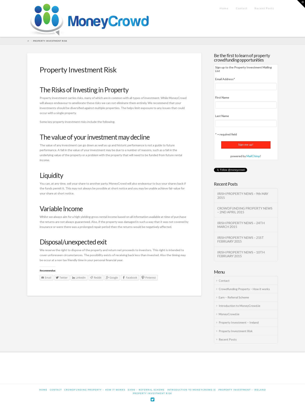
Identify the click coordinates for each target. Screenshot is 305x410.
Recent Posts (228, 339)
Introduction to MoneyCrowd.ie (239, 305)
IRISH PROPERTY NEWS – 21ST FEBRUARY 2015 (240, 239)
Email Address (225, 79)
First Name (222, 97)
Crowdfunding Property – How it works (244, 289)
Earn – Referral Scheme (234, 297)
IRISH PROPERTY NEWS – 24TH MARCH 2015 (241, 225)
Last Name (222, 116)
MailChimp (253, 156)
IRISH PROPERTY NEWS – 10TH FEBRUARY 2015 (241, 254)
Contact (224, 280)
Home (43, 389)
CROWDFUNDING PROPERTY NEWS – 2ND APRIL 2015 (244, 210)
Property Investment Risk (236, 331)
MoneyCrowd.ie (229, 314)
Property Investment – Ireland (239, 322)
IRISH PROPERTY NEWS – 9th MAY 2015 (242, 195)
